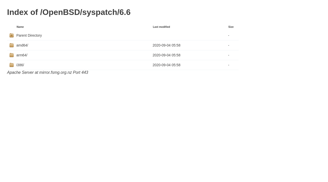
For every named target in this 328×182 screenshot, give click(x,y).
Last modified (161, 26)
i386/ (20, 65)
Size (231, 26)
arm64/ (21, 55)
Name (20, 26)
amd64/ (22, 45)
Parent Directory (29, 35)
